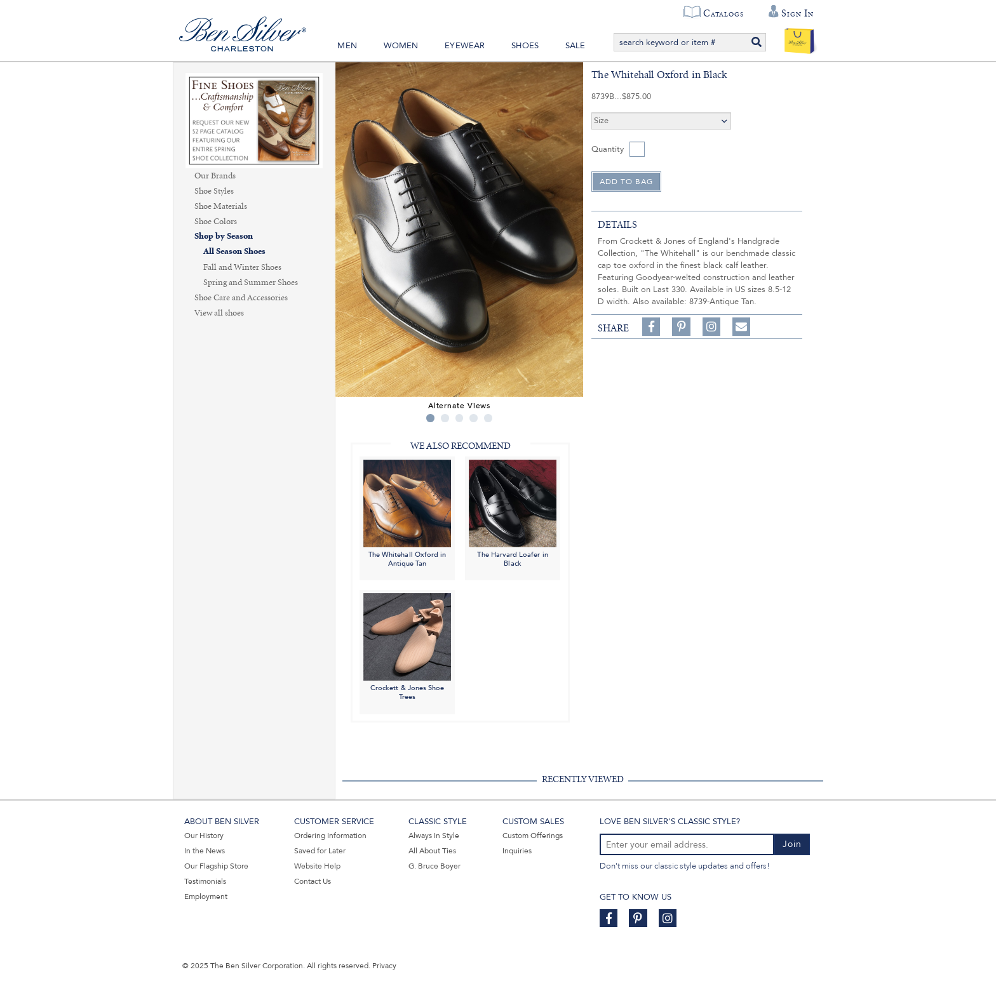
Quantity (607, 149)
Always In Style (433, 835)
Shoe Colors (215, 221)
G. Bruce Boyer (434, 866)
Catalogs (723, 13)
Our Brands (215, 175)
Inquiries (517, 851)
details (617, 225)
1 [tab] (430, 418)
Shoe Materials (220, 206)
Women (401, 45)
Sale (575, 45)
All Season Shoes (234, 252)
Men (347, 45)
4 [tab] (473, 418)
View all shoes (219, 313)
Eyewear (465, 45)
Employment (205, 896)
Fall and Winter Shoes (242, 267)
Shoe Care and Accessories (241, 297)
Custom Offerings (532, 835)
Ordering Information (330, 835)
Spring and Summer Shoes (250, 282)
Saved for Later (320, 851)
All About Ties (432, 851)
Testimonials (205, 881)
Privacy (384, 966)
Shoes (525, 45)
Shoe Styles (214, 191)
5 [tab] (488, 418)
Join (792, 844)
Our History (204, 835)
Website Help (317, 866)
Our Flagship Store (216, 866)
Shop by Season (223, 236)
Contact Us (312, 881)
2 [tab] (445, 418)
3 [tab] (459, 418)
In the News (204, 851)
